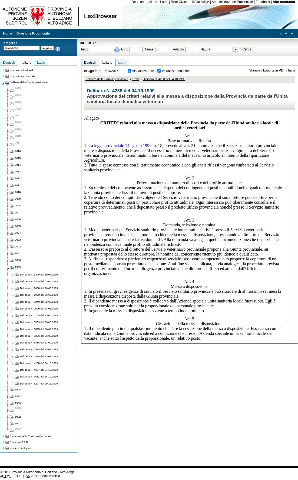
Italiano (152, 2)
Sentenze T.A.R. (19, 442)
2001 (18, 253)
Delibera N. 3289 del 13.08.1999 (39, 315)
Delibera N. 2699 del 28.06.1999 (39, 308)
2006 (18, 219)
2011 (18, 185)
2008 (18, 205)
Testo (84, 49)
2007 (18, 212)
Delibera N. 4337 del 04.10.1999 (39, 369)
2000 (18, 259)
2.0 (29, 476)
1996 (18, 402)
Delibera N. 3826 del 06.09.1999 (39, 335)
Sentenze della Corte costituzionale (30, 436)
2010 (18, 191)
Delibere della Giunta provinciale (106, 79)
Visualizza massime (176, 71)
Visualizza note (143, 71)
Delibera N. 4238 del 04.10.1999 (164, 79)
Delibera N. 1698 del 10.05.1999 (39, 288)
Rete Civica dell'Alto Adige (190, 2)
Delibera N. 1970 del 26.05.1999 (39, 294)
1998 (18, 389)
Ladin (164, 2)
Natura (205, 49)
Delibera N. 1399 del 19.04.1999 (39, 274)
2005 (18, 225)
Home (7, 33)
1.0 (8, 476)
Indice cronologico (20, 448)
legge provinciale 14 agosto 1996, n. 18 (128, 145)
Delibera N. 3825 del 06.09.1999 (39, 329)
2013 (18, 171)
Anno (124, 49)
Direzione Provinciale (33, 33)
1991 (18, 423)
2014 (18, 164)
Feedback (263, 2)
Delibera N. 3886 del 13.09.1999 (39, 342)
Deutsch (138, 2)
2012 (18, 178)
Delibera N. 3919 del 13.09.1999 (39, 356)
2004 (18, 232)
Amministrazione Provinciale (232, 2)
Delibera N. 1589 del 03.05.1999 (39, 281)
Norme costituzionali (22, 70)
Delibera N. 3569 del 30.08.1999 (39, 322)
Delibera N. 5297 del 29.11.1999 (39, 383)
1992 (18, 416)
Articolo (178, 49)
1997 (18, 396)
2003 (18, 239)
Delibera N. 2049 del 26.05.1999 (39, 301)
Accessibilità (51, 476)
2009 (18, 198)
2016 (18, 150)
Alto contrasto (284, 2)
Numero (150, 49)
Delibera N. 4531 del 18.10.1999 (39, 376)
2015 (18, 157)
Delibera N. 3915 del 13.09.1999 (39, 349)
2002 (18, 246)
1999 (135, 79)
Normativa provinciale (22, 76)
